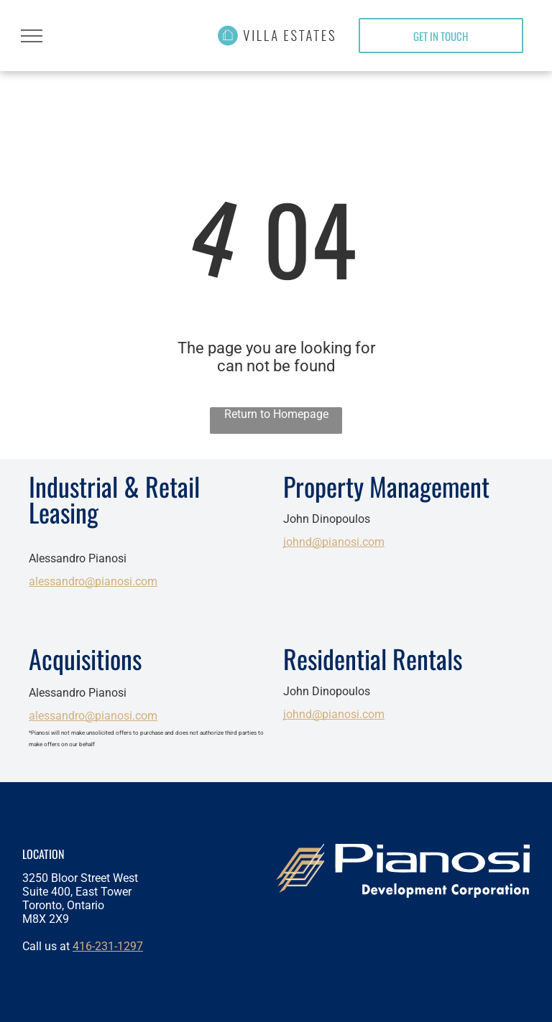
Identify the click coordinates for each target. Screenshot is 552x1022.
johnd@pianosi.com (334, 542)
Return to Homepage (276, 414)
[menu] (31, 36)
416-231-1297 (108, 946)
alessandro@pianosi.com (93, 581)
